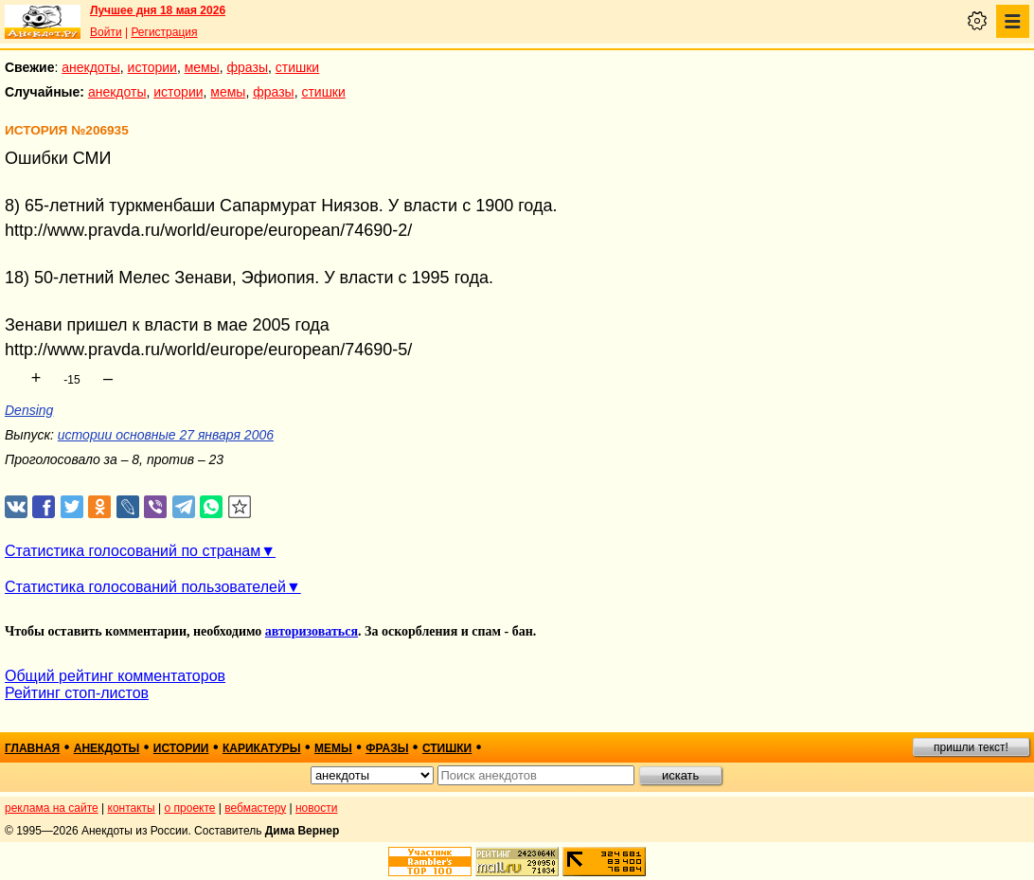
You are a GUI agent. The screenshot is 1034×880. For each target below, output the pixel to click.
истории (152, 67)
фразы (247, 67)
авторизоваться (311, 631)
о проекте (190, 808)
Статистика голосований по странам (132, 551)
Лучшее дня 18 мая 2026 (157, 10)
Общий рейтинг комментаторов (115, 676)
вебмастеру (255, 808)
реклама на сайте (51, 808)
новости (316, 808)
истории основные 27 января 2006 (166, 434)
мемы (202, 67)
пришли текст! (971, 747)
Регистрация (164, 32)
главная (32, 748)
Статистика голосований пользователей (145, 587)
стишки (297, 67)
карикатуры (262, 748)
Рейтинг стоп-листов (77, 693)
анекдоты (91, 67)
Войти (106, 32)
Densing (29, 410)
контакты (131, 808)
